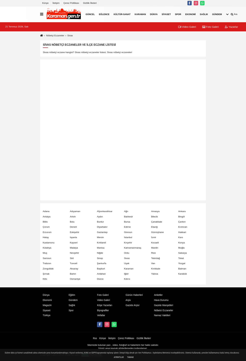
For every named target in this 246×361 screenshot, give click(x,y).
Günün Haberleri (134, 295)
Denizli (73, 227)
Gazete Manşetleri (163, 305)
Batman (182, 268)
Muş (45, 253)
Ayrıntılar (119, 357)
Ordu (126, 253)
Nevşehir (74, 253)
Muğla (181, 247)
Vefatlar (101, 315)
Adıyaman (75, 211)
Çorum (46, 227)
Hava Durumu (161, 300)
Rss (95, 338)
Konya (181, 242)
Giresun (128, 232)
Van (153, 263)
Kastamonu (48, 242)
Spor (178, 14)
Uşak (126, 263)
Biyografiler (103, 310)
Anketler (158, 295)
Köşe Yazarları (104, 305)
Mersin (100, 237)
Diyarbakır (102, 227)
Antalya (46, 216)
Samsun (47, 258)
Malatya (74, 247)
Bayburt (101, 268)
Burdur (100, 221)
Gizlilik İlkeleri (90, 3)
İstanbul (128, 237)
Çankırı (182, 221)
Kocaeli (155, 242)
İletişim (55, 3)
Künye (45, 3)
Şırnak (46, 274)
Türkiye (46, 315)
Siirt (72, 258)
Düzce (100, 279)
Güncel (90, 14)
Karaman (140, 14)
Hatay (46, 237)
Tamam (130, 357)
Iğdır (126, 274)
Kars (180, 237)
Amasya (155, 211)
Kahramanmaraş (132, 247)
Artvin (73, 216)
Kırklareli (101, 242)
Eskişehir (74, 232)
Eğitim (72, 295)
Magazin (47, 305)
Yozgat (181, 263)
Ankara (182, 211)
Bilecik (154, 216)
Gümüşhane (157, 232)
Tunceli (73, 263)
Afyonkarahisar (104, 211)
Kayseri (74, 242)
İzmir (153, 237)
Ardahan (101, 274)
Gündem (217, 14)
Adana (46, 211)
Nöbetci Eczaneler (163, 310)
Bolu (72, 221)
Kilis (45, 279)
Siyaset (166, 14)
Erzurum (47, 232)
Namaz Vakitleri (162, 315)
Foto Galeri (210, 26)
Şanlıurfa (101, 263)
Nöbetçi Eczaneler (55, 35)
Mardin (154, 247)
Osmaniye (75, 279)
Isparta (73, 237)
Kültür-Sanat (122, 14)
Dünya (154, 14)
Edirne (127, 227)
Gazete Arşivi (132, 305)
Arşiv (128, 300)
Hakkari (182, 232)
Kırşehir (128, 242)
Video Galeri (187, 26)
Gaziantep (102, 232)
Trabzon (47, 263)
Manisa (100, 247)
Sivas (127, 258)
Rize (153, 253)
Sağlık (204, 14)
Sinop (100, 258)
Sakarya (182, 253)
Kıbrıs (127, 279)
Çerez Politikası (71, 3)
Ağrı (126, 211)
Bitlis (45, 221)
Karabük (182, 274)
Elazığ (154, 227)
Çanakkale (156, 221)
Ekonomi (190, 14)
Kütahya (47, 247)
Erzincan (182, 227)
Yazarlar (231, 26)
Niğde (100, 253)
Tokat (181, 258)
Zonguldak (48, 268)
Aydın (100, 216)
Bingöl (181, 216)
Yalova (154, 274)
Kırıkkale (155, 268)
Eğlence (104, 14)
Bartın (73, 274)
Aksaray (74, 268)
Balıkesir (128, 216)
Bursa (127, 221)
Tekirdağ (155, 258)
